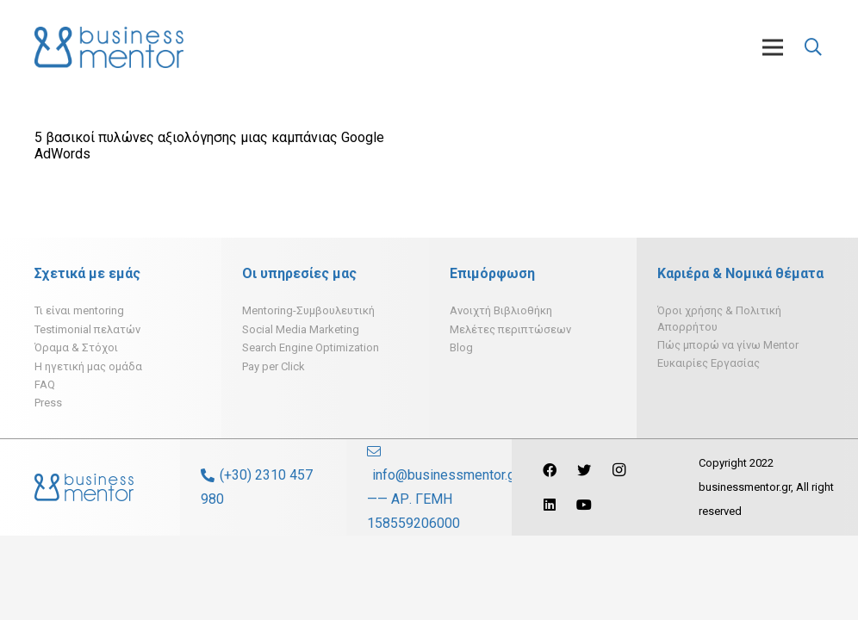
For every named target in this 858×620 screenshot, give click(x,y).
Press (48, 402)
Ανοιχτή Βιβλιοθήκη (501, 310)
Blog (461, 347)
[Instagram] (618, 470)
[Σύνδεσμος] (108, 47)
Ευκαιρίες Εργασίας (708, 362)
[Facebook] (549, 470)
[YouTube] (584, 504)
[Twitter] (584, 470)
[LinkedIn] (549, 504)
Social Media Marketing (300, 329)
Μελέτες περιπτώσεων (510, 329)
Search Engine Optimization (310, 347)
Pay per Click (273, 366)
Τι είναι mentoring (79, 310)
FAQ (44, 384)
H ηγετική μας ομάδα (88, 366)
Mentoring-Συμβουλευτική (308, 310)
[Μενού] (772, 47)
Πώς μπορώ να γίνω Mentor (728, 344)
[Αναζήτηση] (813, 47)
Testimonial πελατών (87, 329)
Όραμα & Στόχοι (76, 347)
